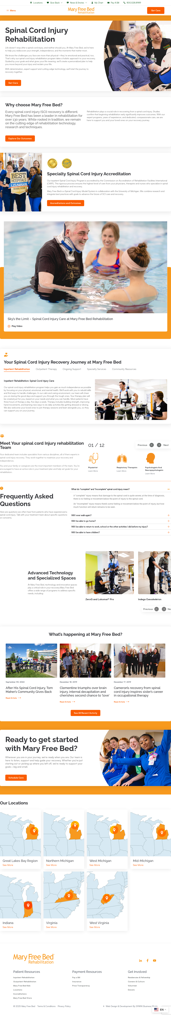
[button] (156, 614)
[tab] (17, 375)
